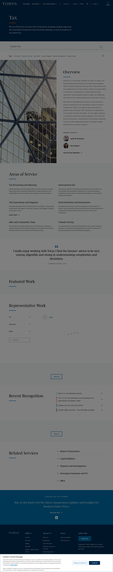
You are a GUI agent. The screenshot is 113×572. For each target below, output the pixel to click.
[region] (56, 563)
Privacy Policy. (14, 565)
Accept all (94, 563)
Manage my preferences (80, 563)
